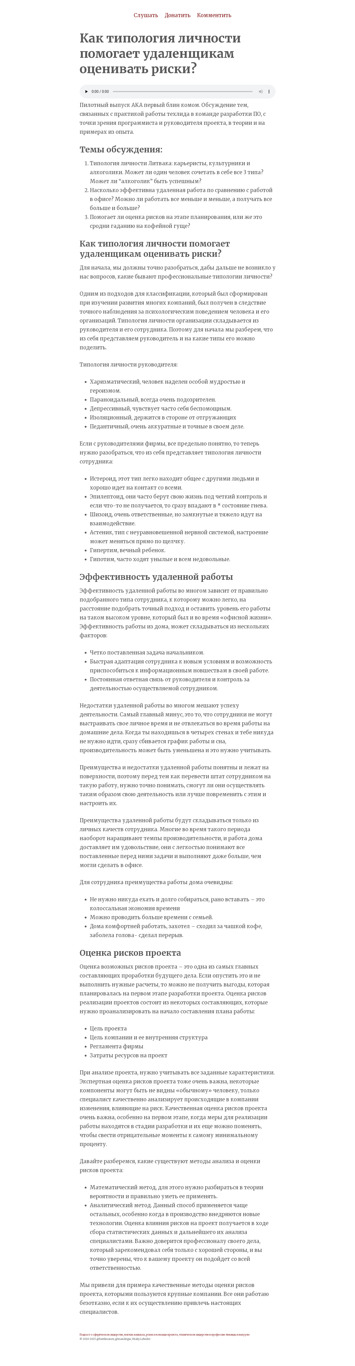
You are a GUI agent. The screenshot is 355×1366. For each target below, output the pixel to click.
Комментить (214, 15)
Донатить (178, 15)
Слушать (146, 15)
